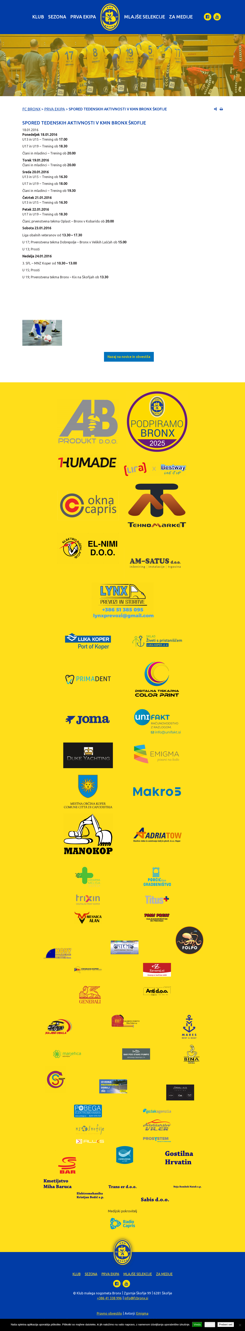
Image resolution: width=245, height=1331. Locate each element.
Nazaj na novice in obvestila (129, 357)
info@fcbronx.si (136, 1298)
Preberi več (226, 1324)
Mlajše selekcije (144, 16)
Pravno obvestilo (109, 1313)
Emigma (142, 1313)
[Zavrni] (240, 1325)
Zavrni (210, 1324)
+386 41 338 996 (109, 1298)
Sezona (57, 16)
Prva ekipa (83, 16)
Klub (38, 16)
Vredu (197, 1324)
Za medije (181, 16)
